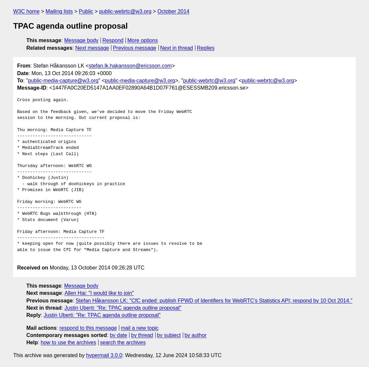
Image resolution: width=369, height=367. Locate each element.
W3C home (26, 11)
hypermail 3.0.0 (104, 355)
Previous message (134, 48)
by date (118, 335)
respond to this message (88, 328)
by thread (142, 335)
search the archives (123, 342)
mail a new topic (140, 328)
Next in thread (176, 48)
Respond (113, 40)
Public (86, 11)
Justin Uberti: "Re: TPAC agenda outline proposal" (123, 308)
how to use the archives (68, 342)
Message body (81, 40)
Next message (92, 48)
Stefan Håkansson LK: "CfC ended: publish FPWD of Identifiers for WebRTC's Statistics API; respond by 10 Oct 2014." (213, 300)
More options (143, 40)
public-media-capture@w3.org (63, 80)
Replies (205, 48)
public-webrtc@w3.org (125, 11)
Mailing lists (59, 11)
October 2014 (173, 11)
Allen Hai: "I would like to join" (99, 293)
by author (195, 335)
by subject (169, 335)
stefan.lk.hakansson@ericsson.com (130, 66)
